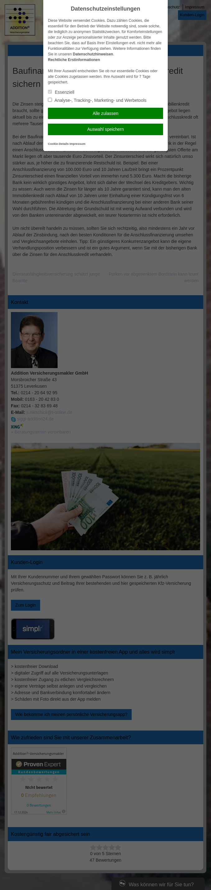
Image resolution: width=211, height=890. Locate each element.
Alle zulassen (106, 113)
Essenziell (61, 92)
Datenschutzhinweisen (93, 54)
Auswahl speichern (105, 129)
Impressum (77, 143)
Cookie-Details (58, 143)
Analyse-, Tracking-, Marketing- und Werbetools (97, 100)
